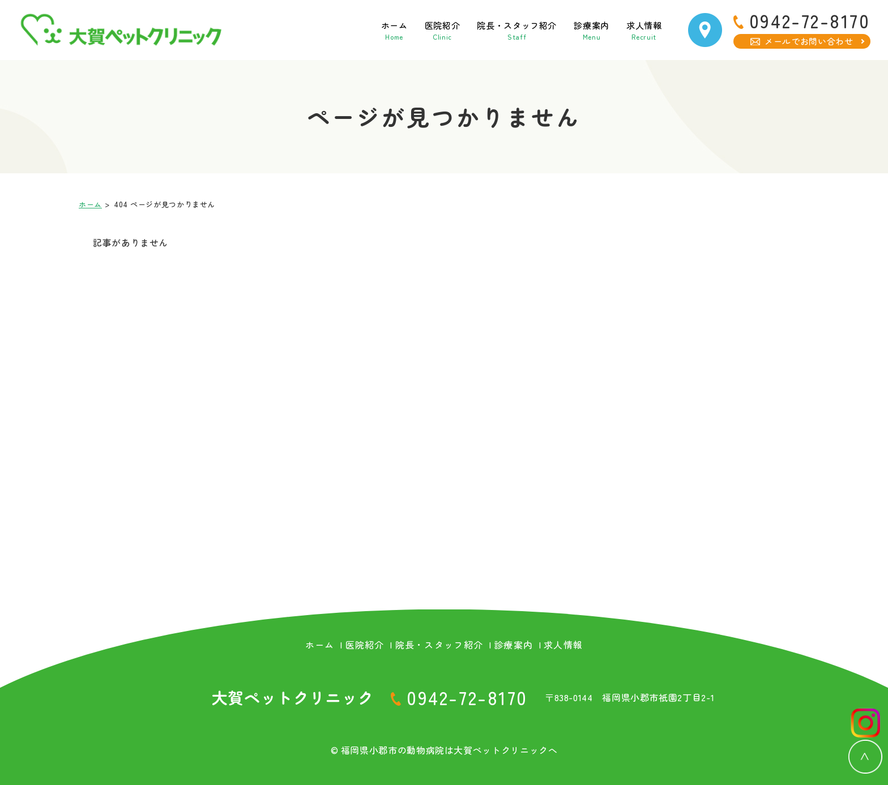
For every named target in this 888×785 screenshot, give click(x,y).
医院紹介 (397, 29)
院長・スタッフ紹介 (485, 29)
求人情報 (634, 29)
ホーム (341, 29)
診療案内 (573, 29)
